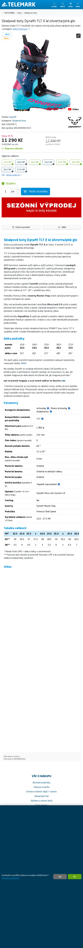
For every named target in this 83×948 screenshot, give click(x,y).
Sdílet (62, 227)
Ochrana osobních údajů (37, 791)
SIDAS (23, 363)
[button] (63, 4)
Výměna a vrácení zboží (41, 800)
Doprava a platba (41, 787)
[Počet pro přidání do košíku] (6, 191)
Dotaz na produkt (21, 227)
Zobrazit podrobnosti (10, 878)
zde (63, 380)
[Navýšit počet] (18, 190)
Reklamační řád (41, 796)
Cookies (53, 791)
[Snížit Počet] (18, 193)
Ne (60, 876)
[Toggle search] (54, 4)
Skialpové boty (19, 120)
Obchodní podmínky (42, 782)
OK (74, 876)
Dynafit (12, 117)
